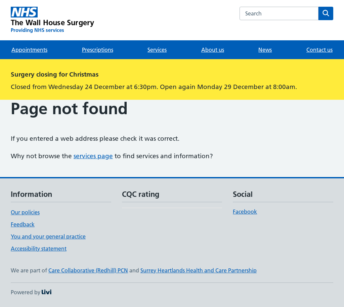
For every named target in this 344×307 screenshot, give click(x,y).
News (265, 49)
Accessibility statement (39, 248)
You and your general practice (48, 236)
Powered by (31, 292)
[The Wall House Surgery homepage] (52, 20)
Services (157, 49)
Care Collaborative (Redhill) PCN (88, 270)
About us (212, 49)
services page (93, 156)
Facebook (245, 211)
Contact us (319, 49)
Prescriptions (97, 49)
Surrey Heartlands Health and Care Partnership (198, 270)
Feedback (23, 224)
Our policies (25, 212)
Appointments (29, 49)
